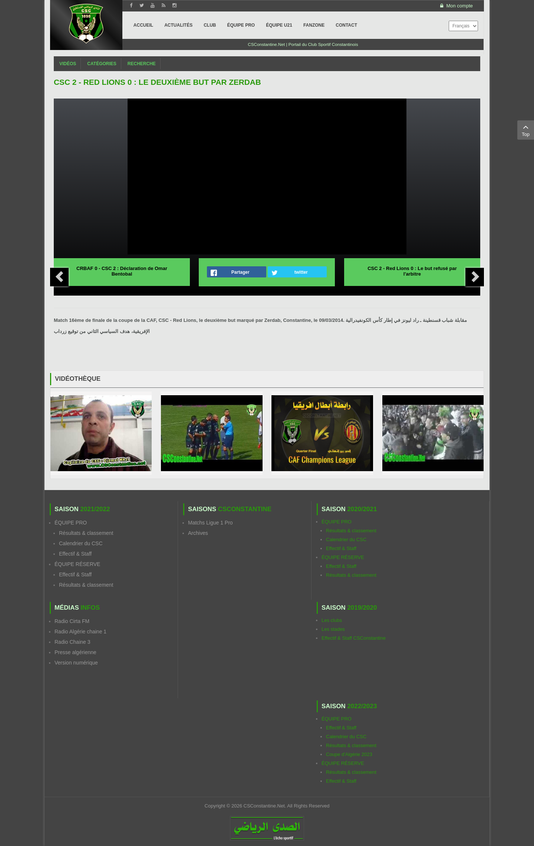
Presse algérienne (75, 652)
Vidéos (67, 63)
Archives (198, 533)
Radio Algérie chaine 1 (80, 631)
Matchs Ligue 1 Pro (210, 523)
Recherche (142, 63)
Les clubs (332, 620)
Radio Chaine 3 (72, 642)
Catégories (101, 63)
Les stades (333, 629)
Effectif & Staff (75, 554)
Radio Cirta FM (72, 621)
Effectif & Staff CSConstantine (354, 638)
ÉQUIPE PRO (71, 523)
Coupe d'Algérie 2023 (349, 754)
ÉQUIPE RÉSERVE (77, 564)
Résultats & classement (86, 533)
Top (525, 129)
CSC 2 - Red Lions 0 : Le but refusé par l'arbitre (412, 271)
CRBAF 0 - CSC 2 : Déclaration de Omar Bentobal (121, 271)
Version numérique (76, 663)
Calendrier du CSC (81, 543)
